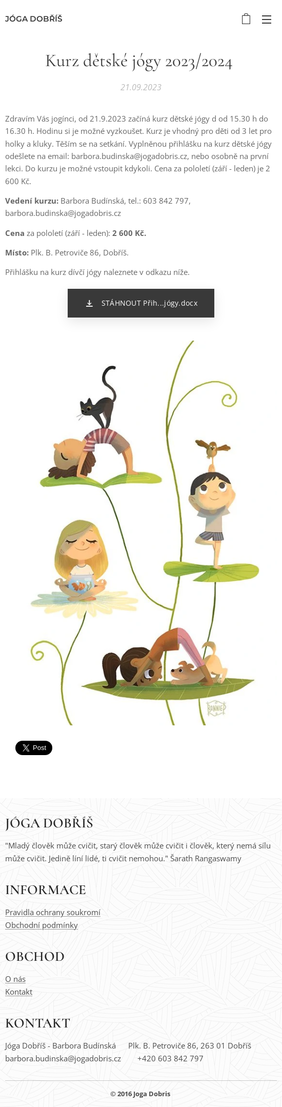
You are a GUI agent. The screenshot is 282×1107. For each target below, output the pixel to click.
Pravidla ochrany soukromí (52, 912)
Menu (266, 19)
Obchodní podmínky (41, 925)
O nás (15, 979)
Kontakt (18, 991)
